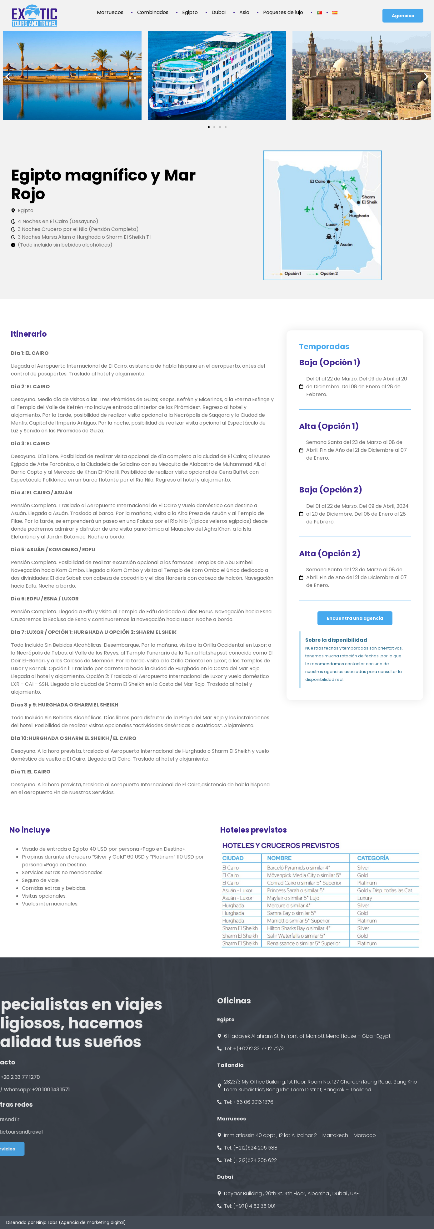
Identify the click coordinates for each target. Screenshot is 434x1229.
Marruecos (112, 4)
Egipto (191, 4)
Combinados (154, 4)
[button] (7, 76)
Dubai (220, 4)
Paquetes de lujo (284, 4)
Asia (245, 4)
